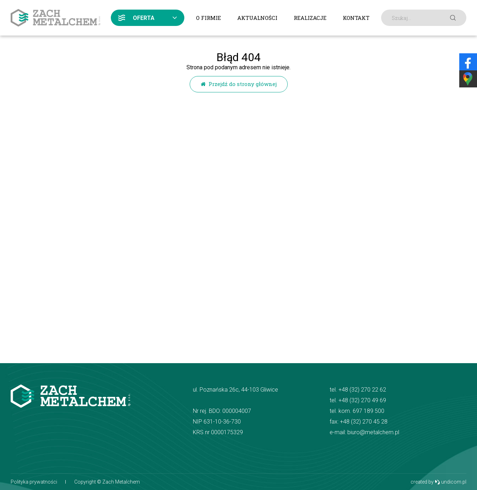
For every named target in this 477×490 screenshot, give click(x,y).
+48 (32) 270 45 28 (363, 421)
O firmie (208, 17)
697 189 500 (368, 411)
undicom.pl (450, 482)
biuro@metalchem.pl (373, 432)
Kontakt (356, 17)
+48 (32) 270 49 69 (362, 400)
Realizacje (310, 17)
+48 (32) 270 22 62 (362, 389)
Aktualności (257, 17)
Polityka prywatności (34, 482)
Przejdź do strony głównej (239, 83)
